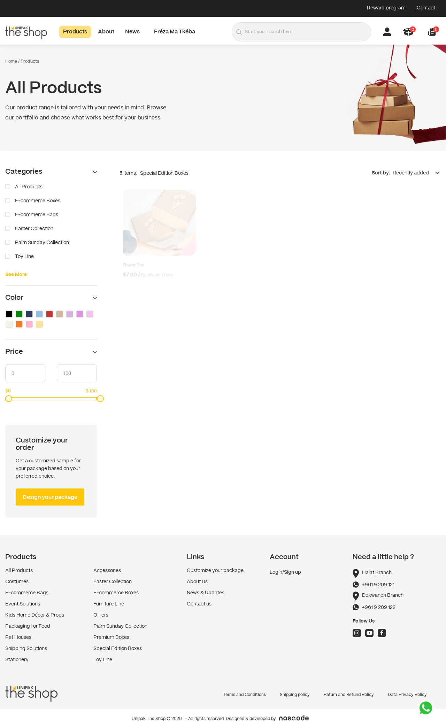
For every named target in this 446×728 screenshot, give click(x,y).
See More (16, 274)
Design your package (50, 497)
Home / (12, 61)
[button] (432, 32)
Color (51, 298)
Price (51, 352)
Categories (51, 172)
